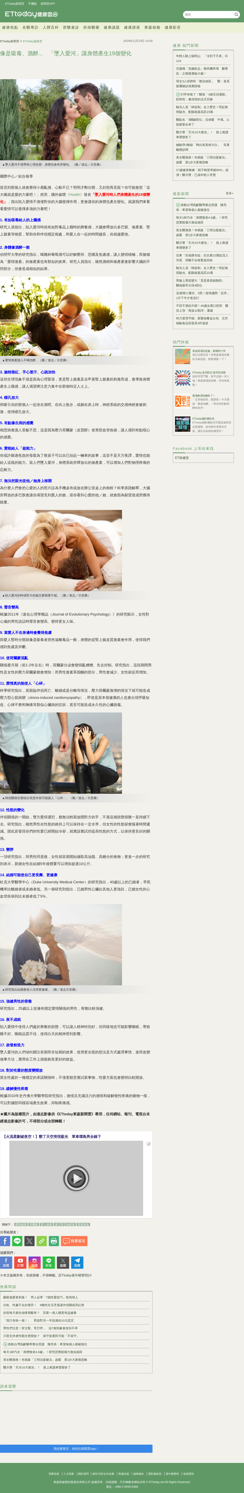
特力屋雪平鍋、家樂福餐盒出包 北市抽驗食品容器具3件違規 (202, 321)
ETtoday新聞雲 (14, 3)
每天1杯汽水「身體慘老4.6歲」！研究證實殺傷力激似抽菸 (42, 1352)
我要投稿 (54, 1473)
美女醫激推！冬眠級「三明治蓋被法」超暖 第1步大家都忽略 (45, 1359)
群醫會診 (71, 27)
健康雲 (31, 14)
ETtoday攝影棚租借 (203, 418)
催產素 (70, 1224)
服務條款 (138, 1473)
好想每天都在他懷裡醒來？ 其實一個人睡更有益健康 (39, 1312)
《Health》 (75, 195)
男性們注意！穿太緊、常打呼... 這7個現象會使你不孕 (40, 1328)
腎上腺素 (46, 1224)
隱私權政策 (154, 1473)
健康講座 (132, 27)
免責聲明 (188, 1473)
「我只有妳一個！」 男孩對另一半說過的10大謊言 (38, 1320)
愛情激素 (83, 1224)
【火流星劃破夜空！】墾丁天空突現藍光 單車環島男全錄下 (51, 1137)
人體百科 (51, 27)
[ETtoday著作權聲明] (74, 1275)
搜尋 (236, 14)
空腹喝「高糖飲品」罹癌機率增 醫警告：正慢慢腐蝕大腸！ (202, 71)
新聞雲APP (48, 3)
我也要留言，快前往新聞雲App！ (76, 1448)
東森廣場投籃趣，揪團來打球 (208, 350)
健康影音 (173, 27)
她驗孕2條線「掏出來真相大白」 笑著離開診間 (203, 147)
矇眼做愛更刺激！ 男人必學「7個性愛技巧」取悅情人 (40, 1297)
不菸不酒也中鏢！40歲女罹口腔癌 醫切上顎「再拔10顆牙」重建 (202, 308)
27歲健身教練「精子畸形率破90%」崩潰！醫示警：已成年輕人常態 (202, 172)
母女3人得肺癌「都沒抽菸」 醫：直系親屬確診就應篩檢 (203, 83)
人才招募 (68, 1473)
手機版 (32, 3)
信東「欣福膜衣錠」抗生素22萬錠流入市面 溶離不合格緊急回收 (202, 258)
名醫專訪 (30, 27)
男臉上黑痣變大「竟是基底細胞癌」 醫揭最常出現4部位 (202, 283)
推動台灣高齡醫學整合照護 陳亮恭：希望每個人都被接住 (45, 1344)
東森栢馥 (152, 27)
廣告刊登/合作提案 (103, 1473)
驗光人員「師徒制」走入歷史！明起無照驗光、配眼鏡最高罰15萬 (202, 109)
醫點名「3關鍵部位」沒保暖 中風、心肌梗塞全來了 (203, 122)
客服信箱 (124, 1473)
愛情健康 (21, 1224)
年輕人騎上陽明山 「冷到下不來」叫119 (202, 58)
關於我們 (83, 1473)
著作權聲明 (172, 1473)
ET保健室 (182, 458)
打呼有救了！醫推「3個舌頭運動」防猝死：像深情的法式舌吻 (202, 96)
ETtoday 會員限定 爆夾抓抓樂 (209, 372)
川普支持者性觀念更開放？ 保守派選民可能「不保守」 (41, 1336)
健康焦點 (10, 27)
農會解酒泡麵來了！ (203, 395)
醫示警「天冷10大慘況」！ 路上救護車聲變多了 (37, 1367)
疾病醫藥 (91, 27)
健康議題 (112, 27)
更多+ (230, 193)
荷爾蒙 (33, 1224)
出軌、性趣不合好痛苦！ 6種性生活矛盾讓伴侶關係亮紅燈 (43, 1305)
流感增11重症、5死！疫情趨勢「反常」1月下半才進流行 (203, 295)
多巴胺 (59, 1224)
